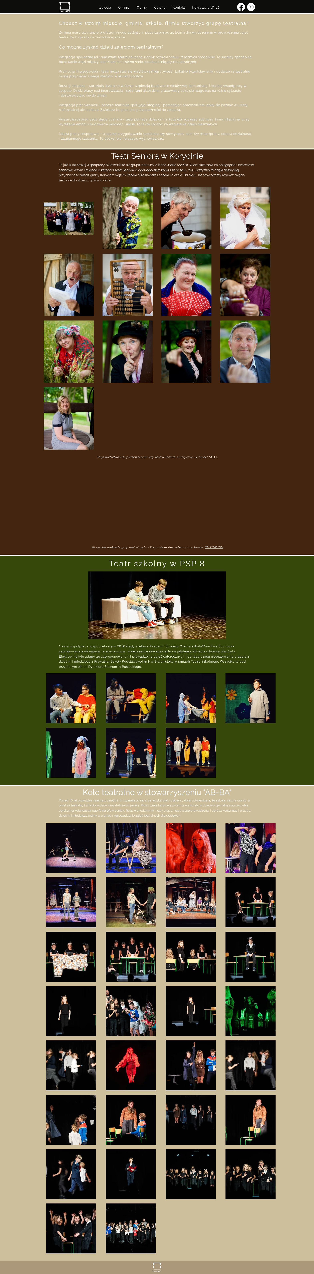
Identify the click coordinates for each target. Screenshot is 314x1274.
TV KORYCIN (214, 547)
